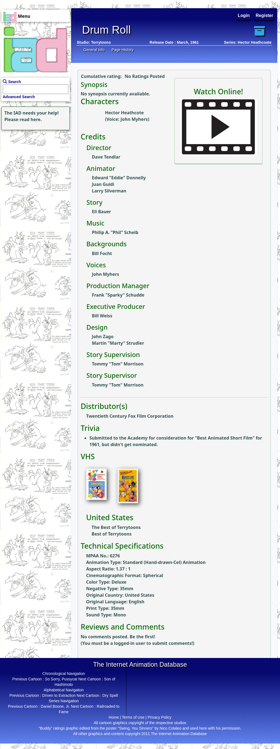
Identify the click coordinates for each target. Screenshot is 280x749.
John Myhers (134, 119)
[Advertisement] (34, 165)
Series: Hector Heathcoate (248, 42)
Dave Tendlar (106, 157)
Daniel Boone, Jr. (55, 706)
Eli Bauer (101, 212)
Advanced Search (19, 97)
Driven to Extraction (58, 695)
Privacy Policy (159, 717)
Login (244, 15)
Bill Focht (102, 253)
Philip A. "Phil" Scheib (115, 232)
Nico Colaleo (170, 728)
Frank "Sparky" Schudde (118, 295)
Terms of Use (133, 717)
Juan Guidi (103, 184)
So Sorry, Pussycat (61, 679)
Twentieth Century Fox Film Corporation (129, 416)
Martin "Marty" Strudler (118, 343)
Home (114, 717)
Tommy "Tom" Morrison (118, 364)
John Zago (102, 336)
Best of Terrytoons (112, 534)
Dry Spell (110, 695)
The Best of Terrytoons (116, 527)
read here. (31, 119)
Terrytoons (101, 42)
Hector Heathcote (124, 113)
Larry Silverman (109, 191)
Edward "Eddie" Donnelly (119, 178)
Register (264, 15)
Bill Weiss (102, 316)
